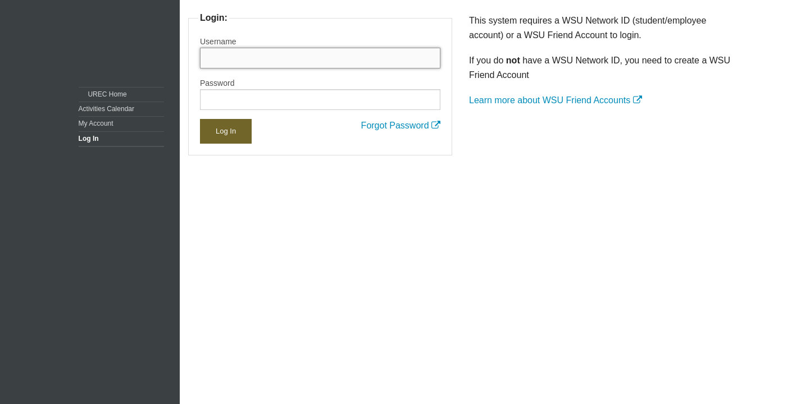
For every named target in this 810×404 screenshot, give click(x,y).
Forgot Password (400, 125)
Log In (89, 139)
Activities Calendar (106, 109)
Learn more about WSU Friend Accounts (555, 100)
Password (217, 83)
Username (218, 41)
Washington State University (124, 43)
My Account (96, 123)
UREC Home (107, 94)
